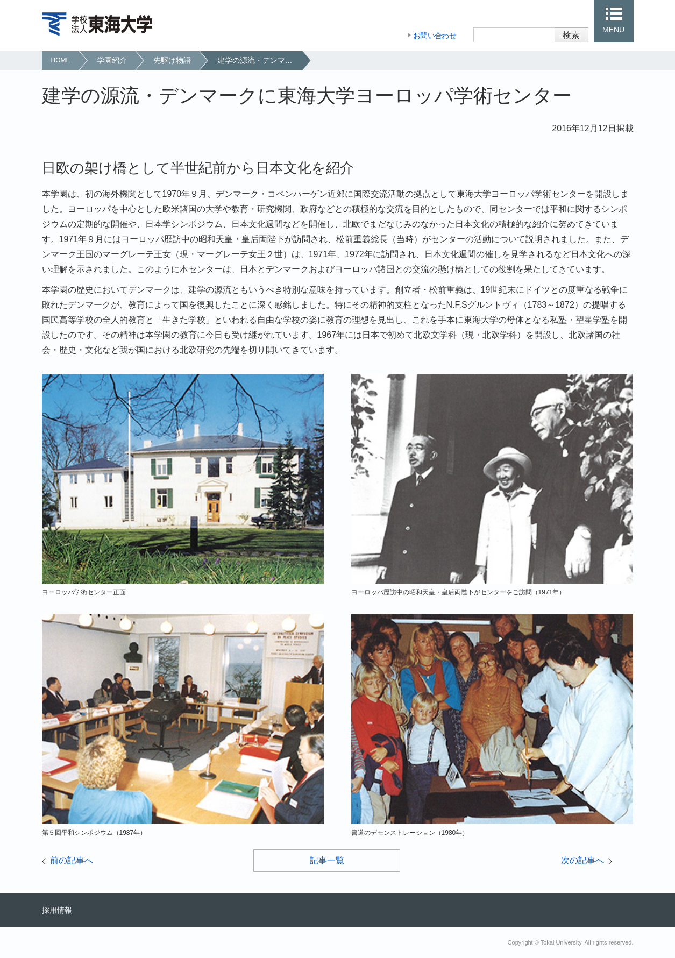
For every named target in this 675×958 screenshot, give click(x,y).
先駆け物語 (172, 60)
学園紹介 (112, 60)
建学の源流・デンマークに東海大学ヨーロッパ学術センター (259, 60)
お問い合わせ (434, 35)
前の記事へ (71, 860)
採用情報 (57, 910)
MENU (613, 29)
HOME (60, 60)
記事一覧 (327, 860)
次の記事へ (582, 860)
